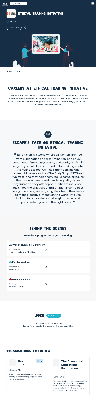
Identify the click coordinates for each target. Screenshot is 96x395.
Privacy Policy (25, 387)
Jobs (19, 71)
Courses (30, 373)
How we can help (55, 365)
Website (13, 22)
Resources (31, 377)
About (9, 71)
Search (16, 3)
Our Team (73, 369)
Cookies (34, 387)
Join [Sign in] (28, 365)
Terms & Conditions (13, 387)
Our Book (72, 373)
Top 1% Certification (56, 373)
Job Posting (53, 369)
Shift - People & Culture (57, 377)
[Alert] (14, 28)
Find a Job (31, 369)
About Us (72, 365)
